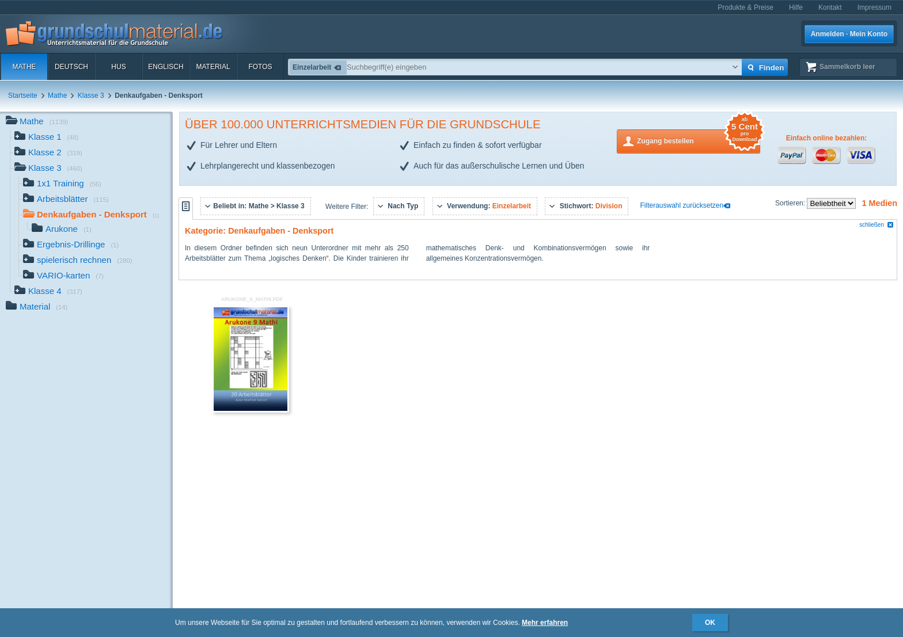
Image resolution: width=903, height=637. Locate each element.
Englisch (165, 67)
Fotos (260, 67)
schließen (876, 225)
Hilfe (796, 7)
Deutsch (71, 67)
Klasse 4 (48, 292)
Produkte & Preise (745, 7)
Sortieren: (791, 203)
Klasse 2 (48, 153)
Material (213, 67)
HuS (118, 67)
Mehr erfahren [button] (545, 623)
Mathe (24, 67)
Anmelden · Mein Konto (849, 34)
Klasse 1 (46, 138)
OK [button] (710, 623)
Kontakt (830, 7)
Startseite (22, 95)
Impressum (874, 7)
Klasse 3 (91, 95)
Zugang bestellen (698, 140)
